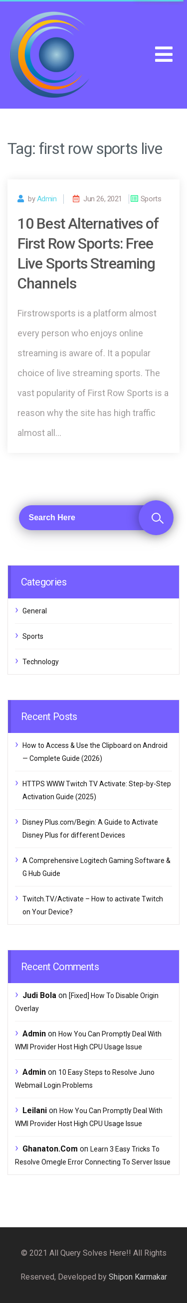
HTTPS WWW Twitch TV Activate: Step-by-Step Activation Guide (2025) (96, 790)
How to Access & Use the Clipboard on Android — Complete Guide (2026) (95, 751)
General (34, 611)
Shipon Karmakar (138, 1277)
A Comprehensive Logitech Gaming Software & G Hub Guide (96, 867)
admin (47, 198)
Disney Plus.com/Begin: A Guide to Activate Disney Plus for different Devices (90, 828)
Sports (32, 636)
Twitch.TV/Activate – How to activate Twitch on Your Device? (92, 905)
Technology (40, 662)
